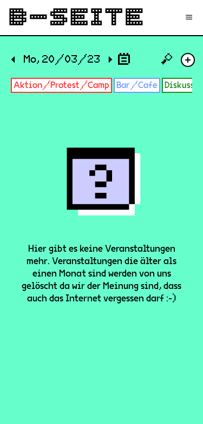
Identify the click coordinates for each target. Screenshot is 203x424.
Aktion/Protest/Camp (61, 85)
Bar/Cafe (137, 85)
